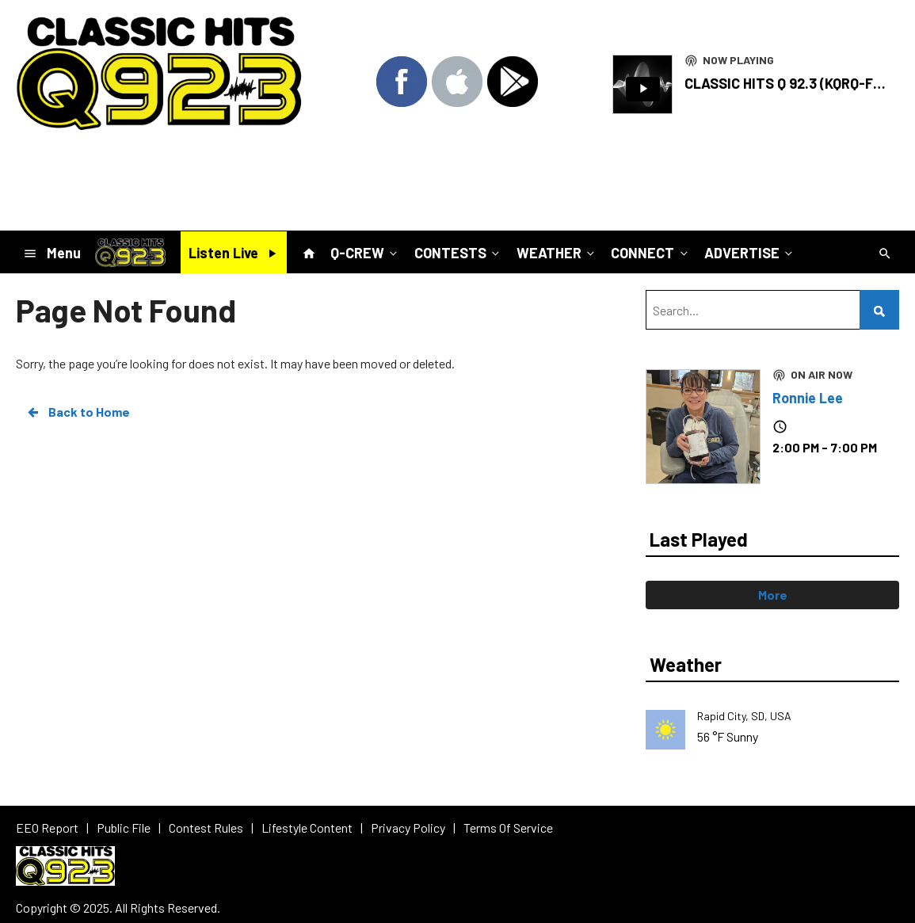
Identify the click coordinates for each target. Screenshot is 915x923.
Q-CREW (365, 251)
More (772, 594)
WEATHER (557, 251)
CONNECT (650, 251)
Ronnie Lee (807, 397)
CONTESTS (458, 251)
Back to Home (77, 412)
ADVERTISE (749, 251)
